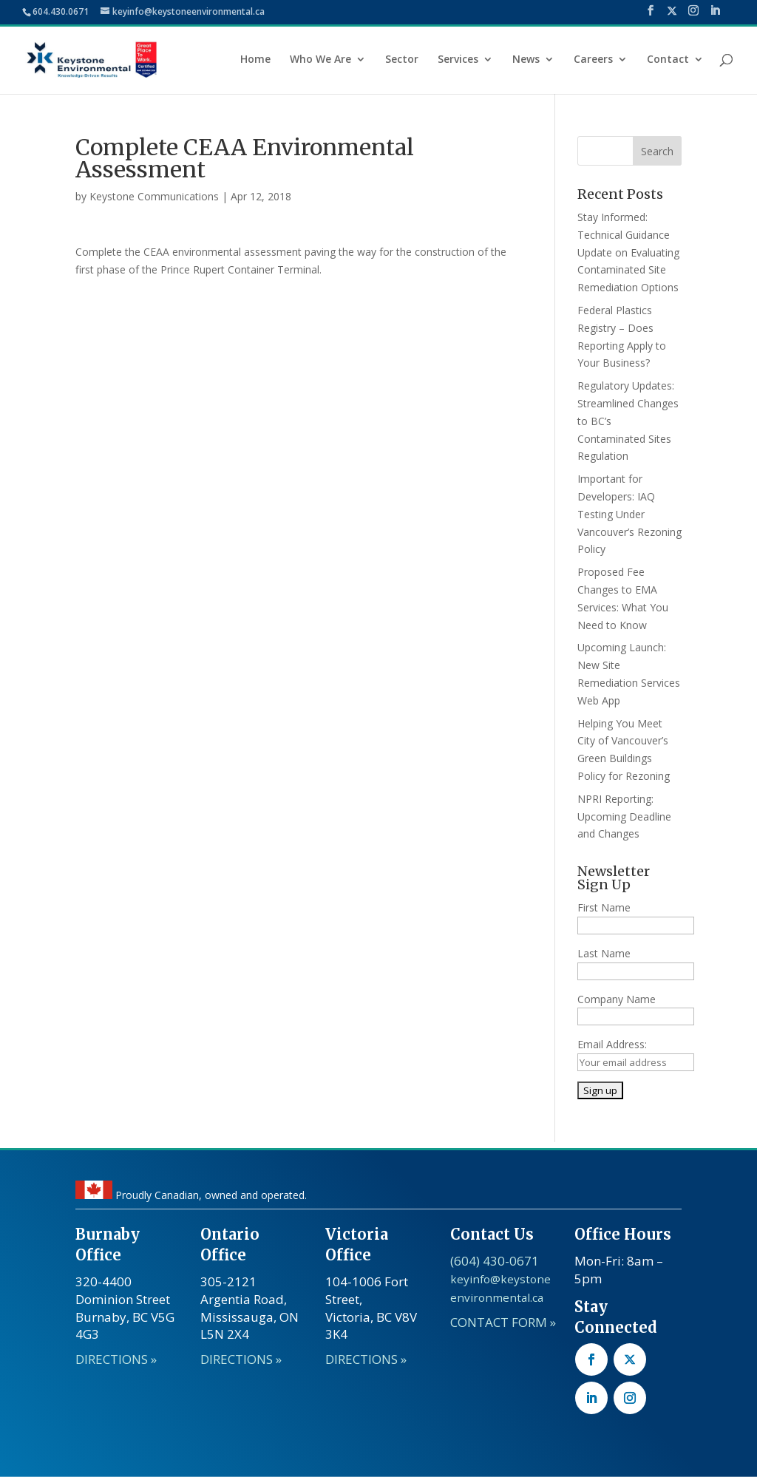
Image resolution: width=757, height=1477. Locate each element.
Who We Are (320, 60)
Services (458, 60)
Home (255, 60)
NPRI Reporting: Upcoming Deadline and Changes (624, 816)
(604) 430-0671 (494, 1260)
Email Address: (612, 1044)
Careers (593, 60)
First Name (604, 907)
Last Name (604, 953)
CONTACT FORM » (503, 1322)
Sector (401, 60)
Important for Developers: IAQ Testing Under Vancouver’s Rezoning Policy (629, 514)
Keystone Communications (154, 196)
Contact (668, 60)
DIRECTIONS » (116, 1359)
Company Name (616, 999)
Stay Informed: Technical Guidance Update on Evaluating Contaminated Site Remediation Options (628, 252)
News (526, 60)
